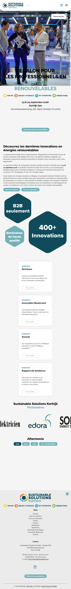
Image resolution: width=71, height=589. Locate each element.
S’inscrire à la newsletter (35, 576)
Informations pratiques (35, 530)
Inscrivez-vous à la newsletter (35, 130)
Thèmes (35, 514)
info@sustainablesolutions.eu (38, 559)
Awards (35, 534)
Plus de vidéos (50, 444)
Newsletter (35, 525)
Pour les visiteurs (11, 190)
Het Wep (29, 586)
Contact (35, 523)
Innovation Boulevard (35, 532)
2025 (17, 444)
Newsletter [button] (58, 16)
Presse (35, 521)
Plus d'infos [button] (30, 288)
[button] (67, 493)
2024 (26, 444)
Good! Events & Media (49, 586)
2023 (34, 444)
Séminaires (35, 527)
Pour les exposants (30, 190)
